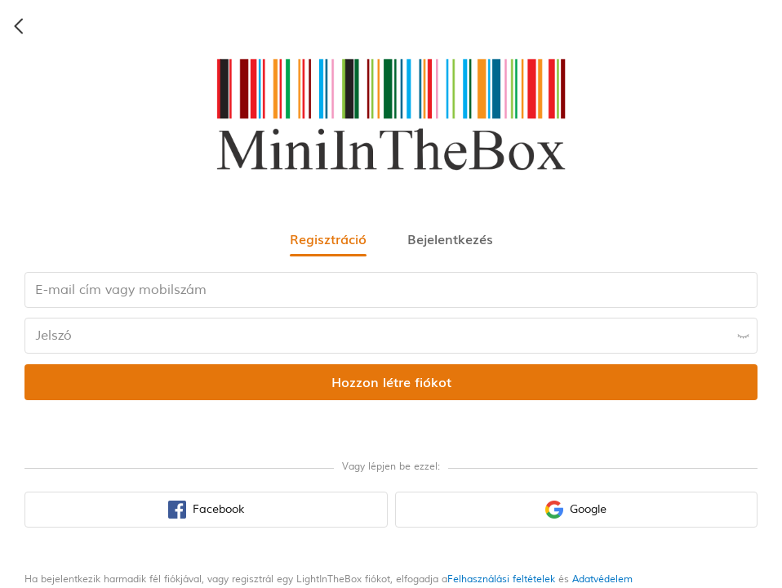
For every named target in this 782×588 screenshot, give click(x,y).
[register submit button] (391, 382)
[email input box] (391, 290)
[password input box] (391, 336)
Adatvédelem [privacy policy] (602, 579)
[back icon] (19, 26)
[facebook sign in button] (206, 510)
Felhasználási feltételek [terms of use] (501, 579)
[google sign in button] (576, 510)
